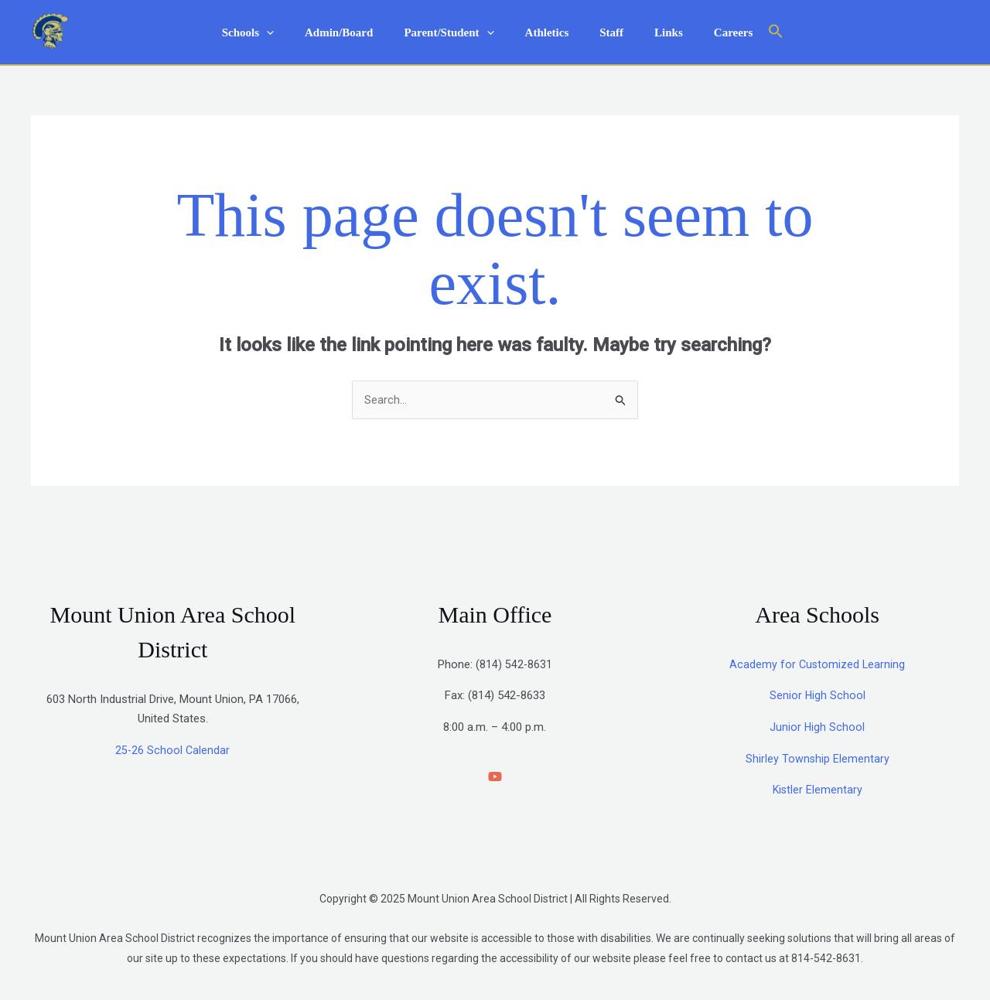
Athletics (547, 32)
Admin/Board (354, 32)
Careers (710, 32)
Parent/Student (456, 32)
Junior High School (817, 728)
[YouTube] (495, 777)
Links (653, 32)
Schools (271, 32)
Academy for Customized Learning (817, 665)
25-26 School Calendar (172, 751)
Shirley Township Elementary (817, 759)
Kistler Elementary (817, 790)
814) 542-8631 (515, 665)
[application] (289, 32)
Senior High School (817, 697)
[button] (748, 32)
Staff (604, 32)
